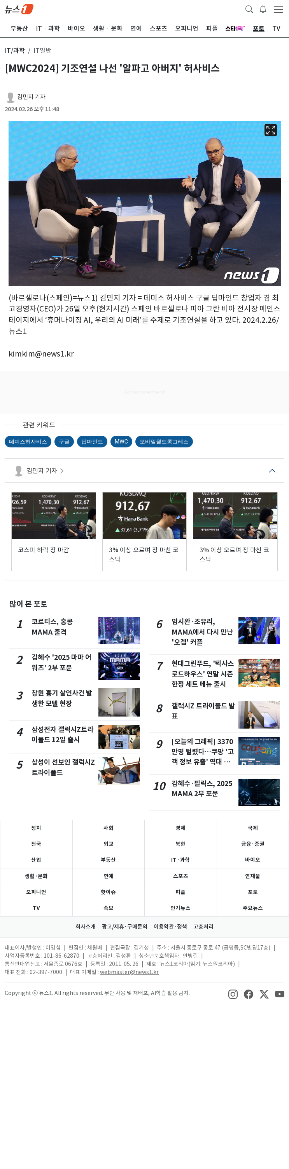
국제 (253, 828)
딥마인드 (92, 441)
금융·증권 (252, 843)
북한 (180, 843)
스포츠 (180, 876)
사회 (108, 828)
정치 (36, 828)
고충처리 (203, 926)
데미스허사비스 (28, 441)
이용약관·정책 (170, 926)
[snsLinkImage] (233, 994)
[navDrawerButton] (278, 9)
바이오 (252, 859)
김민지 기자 (31, 97)
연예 (108, 876)
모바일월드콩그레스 (164, 441)
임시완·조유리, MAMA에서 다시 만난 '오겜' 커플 (202, 632)
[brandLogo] (19, 9)
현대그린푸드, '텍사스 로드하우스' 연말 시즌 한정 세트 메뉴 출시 (203, 674)
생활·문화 (36, 876)
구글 (64, 441)
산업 (36, 859)
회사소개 (85, 926)
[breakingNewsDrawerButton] (263, 8)
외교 (108, 843)
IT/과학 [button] (15, 50)
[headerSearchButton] (249, 8)
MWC (121, 441)
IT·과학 (180, 859)
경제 (180, 828)
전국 (36, 843)
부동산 (108, 859)
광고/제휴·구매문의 (124, 926)
